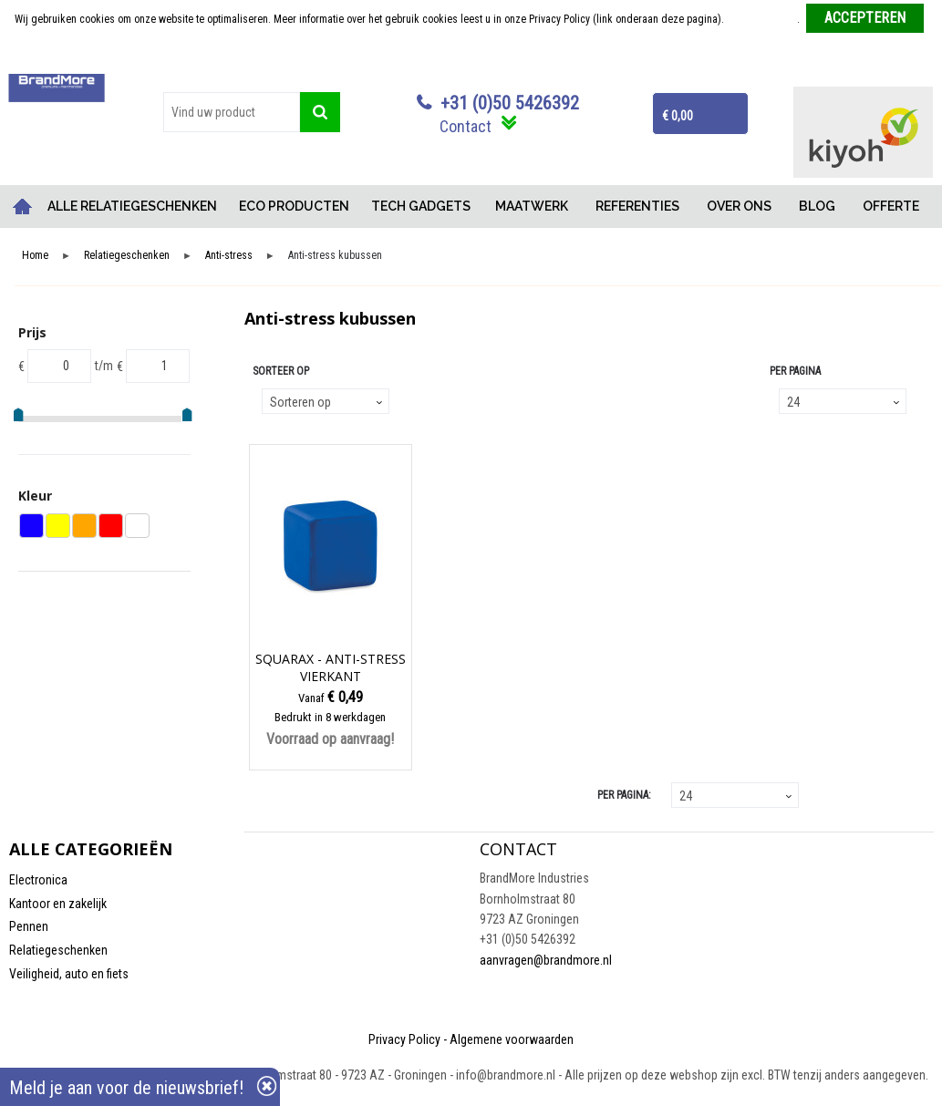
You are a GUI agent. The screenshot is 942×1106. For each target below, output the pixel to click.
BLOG (817, 206)
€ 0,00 (677, 116)
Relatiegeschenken (127, 256)
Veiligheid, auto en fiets (69, 973)
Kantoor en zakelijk (58, 903)
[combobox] (231, 112)
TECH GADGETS (421, 206)
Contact (466, 126)
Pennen (28, 926)
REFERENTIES (637, 206)
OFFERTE (891, 206)
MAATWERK (531, 206)
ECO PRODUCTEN (294, 206)
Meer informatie (762, 19)
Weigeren (472, 55)
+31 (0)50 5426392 (509, 103)
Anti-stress (229, 256)
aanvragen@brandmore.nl (546, 960)
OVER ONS (739, 206)
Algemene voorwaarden (512, 1039)
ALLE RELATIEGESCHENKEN (132, 206)
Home (22, 206)
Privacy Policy (404, 1039)
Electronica (38, 880)
